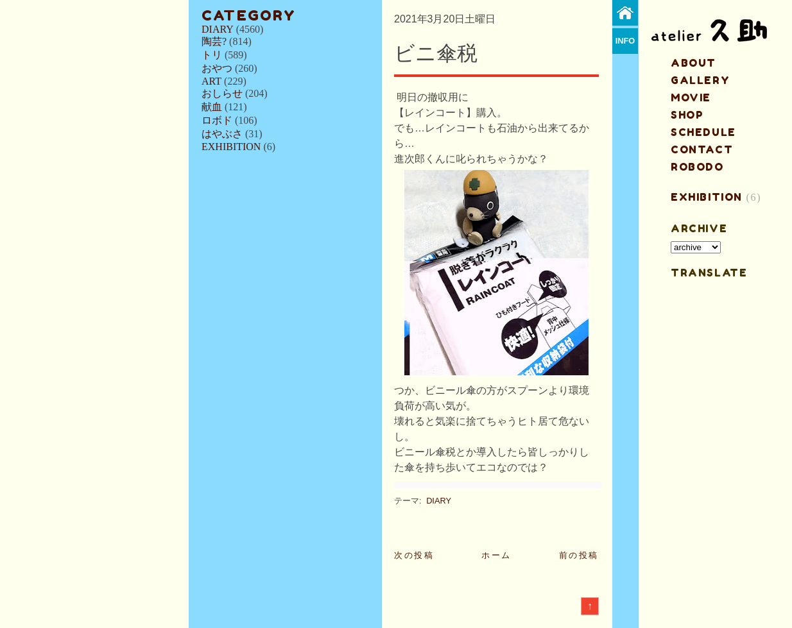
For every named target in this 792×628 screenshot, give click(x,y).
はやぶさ (222, 133)
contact (702, 149)
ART (211, 81)
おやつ (217, 68)
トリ (212, 54)
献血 (212, 106)
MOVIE (691, 97)
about (693, 62)
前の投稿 (579, 555)
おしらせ (222, 93)
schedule (703, 132)
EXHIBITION (231, 146)
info (625, 41)
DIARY (218, 29)
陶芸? (214, 41)
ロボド (217, 120)
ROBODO (697, 166)
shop (687, 114)
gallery (700, 80)
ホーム (496, 555)
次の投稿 (414, 555)
